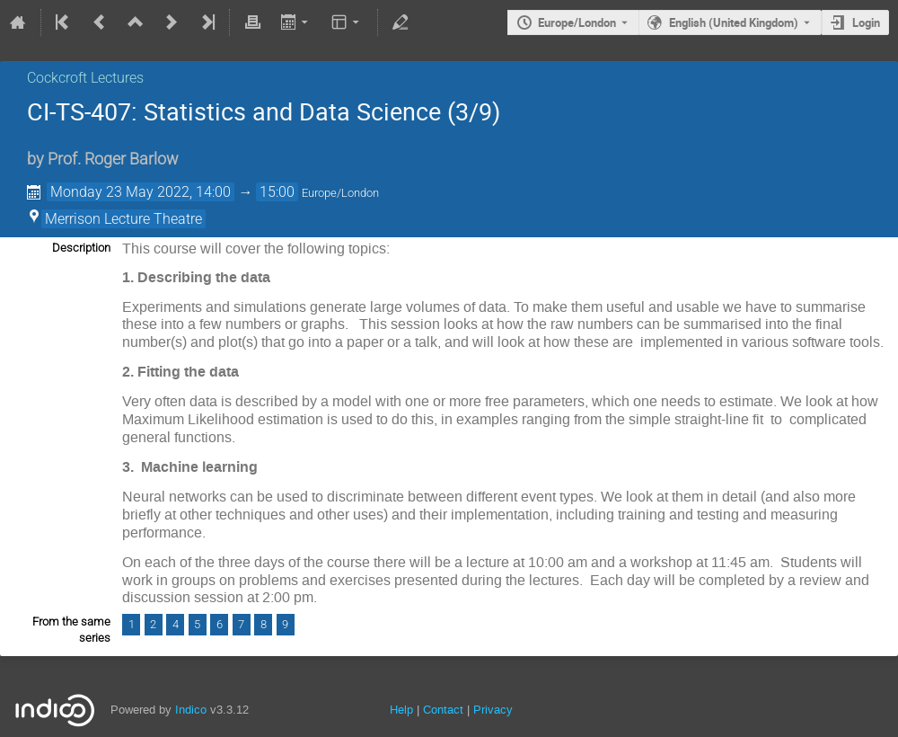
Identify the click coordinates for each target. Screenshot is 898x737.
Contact (443, 709)
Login (866, 22)
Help (401, 709)
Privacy (493, 709)
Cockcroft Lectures (85, 77)
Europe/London (577, 22)
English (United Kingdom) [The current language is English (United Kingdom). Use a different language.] (733, 22)
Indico (191, 709)
